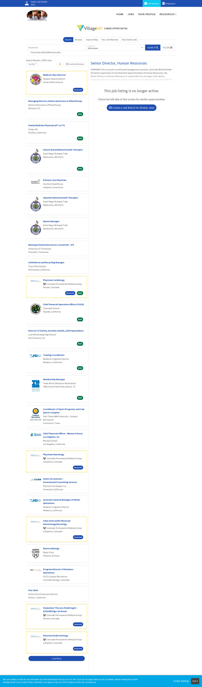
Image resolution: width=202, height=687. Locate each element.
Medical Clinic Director (54, 74)
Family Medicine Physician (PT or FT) (46, 125)
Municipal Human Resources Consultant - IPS (51, 244)
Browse (78, 39)
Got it (195, 681)
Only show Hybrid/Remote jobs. (46, 52)
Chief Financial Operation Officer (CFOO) (63, 304)
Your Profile (147, 14)
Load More (57, 658)
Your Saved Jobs (129, 39)
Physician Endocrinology (55, 635)
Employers (168, 3)
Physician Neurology (53, 454)
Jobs (131, 14)
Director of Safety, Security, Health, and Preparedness (56, 330)
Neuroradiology (51, 548)
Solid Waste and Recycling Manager (46, 262)
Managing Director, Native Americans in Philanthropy (55, 101)
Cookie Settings (181, 681)
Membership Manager (54, 379)
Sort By (31, 64)
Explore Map (92, 39)
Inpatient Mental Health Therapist (60, 197)
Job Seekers (151, 3)
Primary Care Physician (54, 180)
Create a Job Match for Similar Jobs (131, 107)
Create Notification (75, 64)
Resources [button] (167, 14)
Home (120, 14)
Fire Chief (33, 590)
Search (68, 39)
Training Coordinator (54, 355)
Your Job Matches (110, 39)
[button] (167, 47)
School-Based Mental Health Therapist (63, 149)
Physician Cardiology (54, 280)
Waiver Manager (51, 221)
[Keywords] (56, 47)
